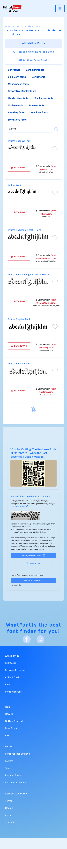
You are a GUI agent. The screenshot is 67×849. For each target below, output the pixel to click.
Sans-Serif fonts (35, 70)
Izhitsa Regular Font (19, 319)
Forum (8, 746)
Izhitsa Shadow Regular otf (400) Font (29, 274)
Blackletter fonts (43, 98)
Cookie (9, 808)
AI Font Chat (12, 677)
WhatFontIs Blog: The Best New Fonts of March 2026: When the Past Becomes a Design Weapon (33, 453)
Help (7, 707)
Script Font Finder (15, 782)
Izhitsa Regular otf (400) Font (24, 230)
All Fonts (33, 26)
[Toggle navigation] (60, 8)
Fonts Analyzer (13, 692)
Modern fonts (15, 105)
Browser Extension (15, 670)
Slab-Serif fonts (17, 77)
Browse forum (34, 563)
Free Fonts (11, 728)
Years (8, 768)
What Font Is (14, 26)
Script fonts (38, 77)
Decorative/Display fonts (22, 91)
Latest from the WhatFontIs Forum (30, 496)
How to (9, 714)
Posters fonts (36, 105)
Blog (7, 684)
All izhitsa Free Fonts (33, 60)
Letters (9, 761)
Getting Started (14, 721)
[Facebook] (27, 639)
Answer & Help (20, 506)
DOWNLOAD (19, 168)
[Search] (56, 129)
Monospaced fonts (18, 84)
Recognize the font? (33, 555)
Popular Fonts (13, 775)
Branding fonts (16, 112)
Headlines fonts (39, 112)
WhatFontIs (21, 625)
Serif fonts (14, 70)
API (7, 735)
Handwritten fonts (18, 98)
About (8, 815)
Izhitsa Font (14, 185)
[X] (40, 639)
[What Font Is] (12, 8)
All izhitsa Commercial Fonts (33, 52)
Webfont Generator (33, 581)
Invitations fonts (17, 120)
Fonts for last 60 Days (17, 754)
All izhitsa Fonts (33, 43)
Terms (8, 801)
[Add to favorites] (55, 148)
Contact (9, 822)
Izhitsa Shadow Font (19, 141)
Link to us (10, 663)
